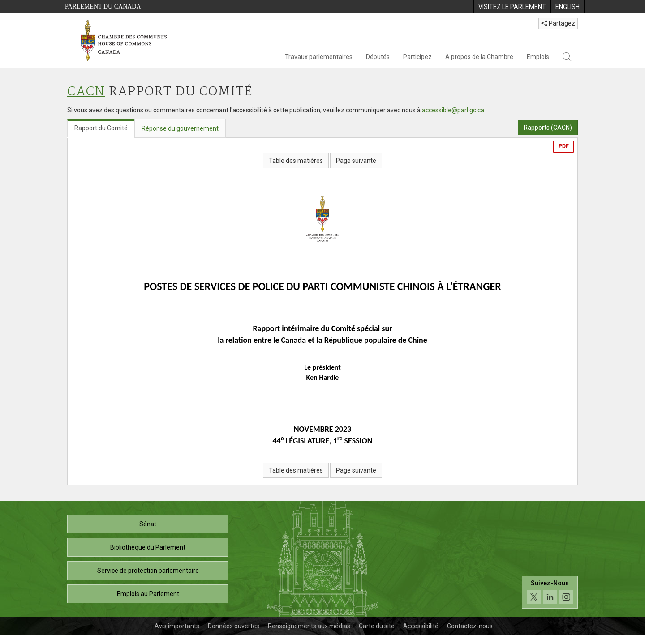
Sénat (147, 524)
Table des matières (296, 160)
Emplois (538, 56)
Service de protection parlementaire (148, 570)
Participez (417, 56)
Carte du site (377, 626)
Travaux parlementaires (319, 56)
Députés (378, 56)
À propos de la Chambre (479, 56)
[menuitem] (511, 6)
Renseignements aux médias (309, 626)
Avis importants (177, 626)
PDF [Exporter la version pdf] (563, 146)
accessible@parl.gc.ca (453, 110)
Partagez (558, 23)
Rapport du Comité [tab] (101, 128)
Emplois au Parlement (148, 593)
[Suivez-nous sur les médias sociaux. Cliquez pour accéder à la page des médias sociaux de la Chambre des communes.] (550, 592)
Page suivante (356, 160)
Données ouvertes (233, 626)
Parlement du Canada (103, 6)
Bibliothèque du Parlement (147, 547)
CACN (86, 92)
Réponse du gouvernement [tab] (180, 128)
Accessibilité (421, 626)
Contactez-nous (470, 626)
